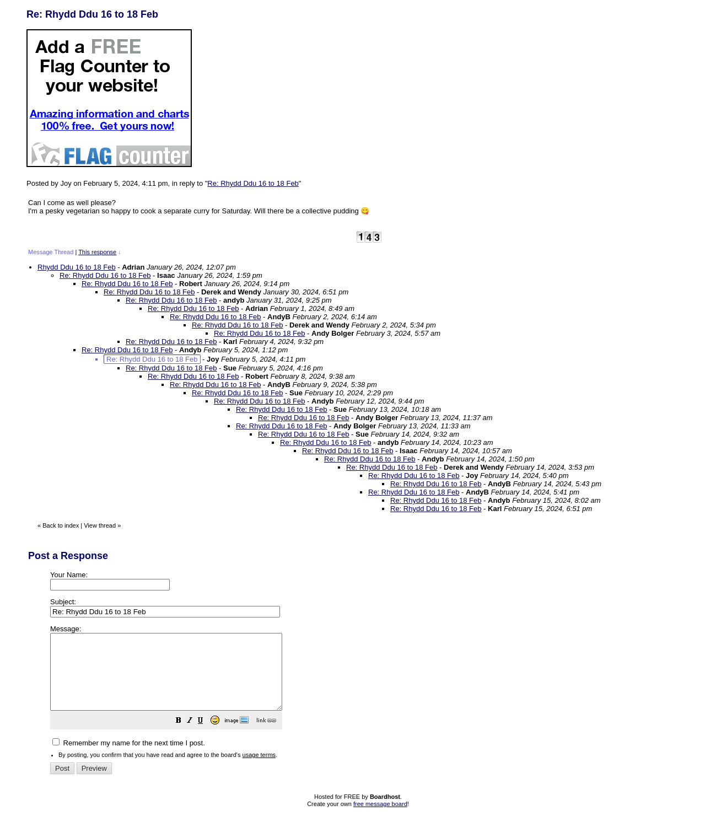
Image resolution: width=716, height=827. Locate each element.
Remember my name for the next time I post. (128, 758)
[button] (206, 737)
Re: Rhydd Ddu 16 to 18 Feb (253, 183)
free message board (380, 818)
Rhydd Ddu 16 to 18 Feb (76, 267)
